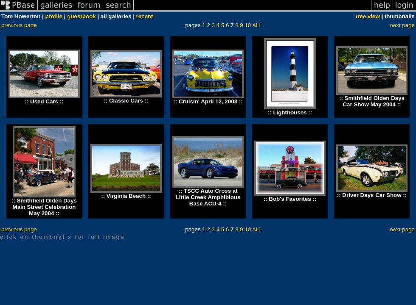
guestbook (81, 16)
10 (248, 25)
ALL (257, 25)
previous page (19, 25)
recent (144, 16)
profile (53, 16)
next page (402, 25)
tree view (368, 16)
